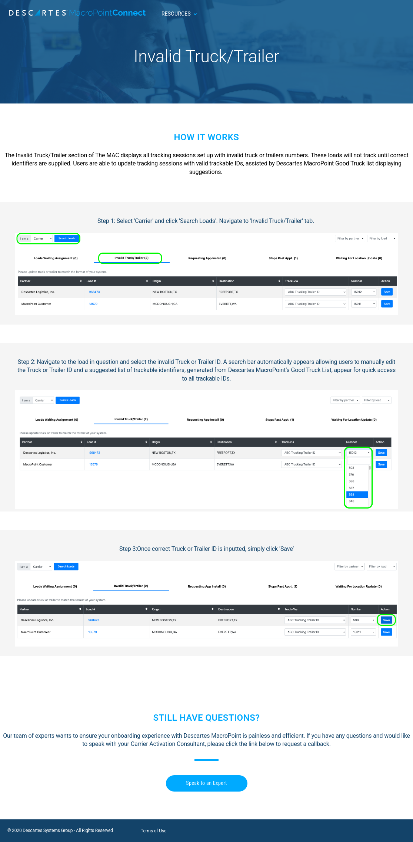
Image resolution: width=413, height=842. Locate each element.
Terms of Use (153, 830)
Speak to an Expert (206, 783)
